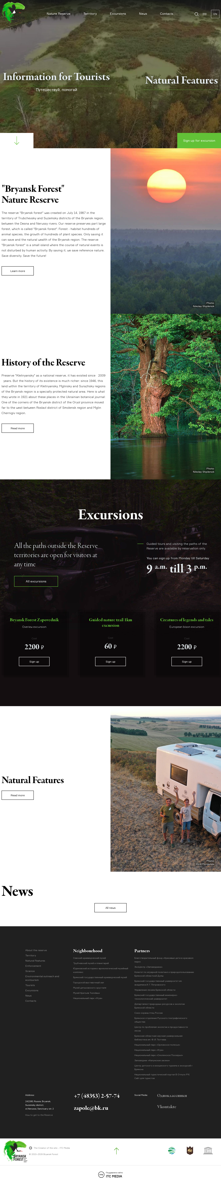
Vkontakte (166, 1107)
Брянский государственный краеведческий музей (100, 977)
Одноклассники (172, 1096)
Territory (90, 13)
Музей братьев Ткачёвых (86, 993)
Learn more (17, 271)
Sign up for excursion (199, 140)
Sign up (34, 661)
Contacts (166, 13)
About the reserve (36, 950)
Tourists (30, 985)
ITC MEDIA (110, 1175)
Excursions (118, 13)
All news (110, 907)
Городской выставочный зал (88, 982)
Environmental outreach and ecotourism (42, 978)
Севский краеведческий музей (89, 958)
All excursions (36, 581)
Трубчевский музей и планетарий (91, 963)
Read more (18, 428)
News (143, 13)
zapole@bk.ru (91, 1108)
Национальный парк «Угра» (87, 998)
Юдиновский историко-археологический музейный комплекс (100, 970)
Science (30, 971)
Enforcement (33, 965)
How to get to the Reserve (39, 1115)
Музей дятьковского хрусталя (89, 987)
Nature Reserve (58, 13)
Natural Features (35, 960)
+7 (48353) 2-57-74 (97, 1096)
